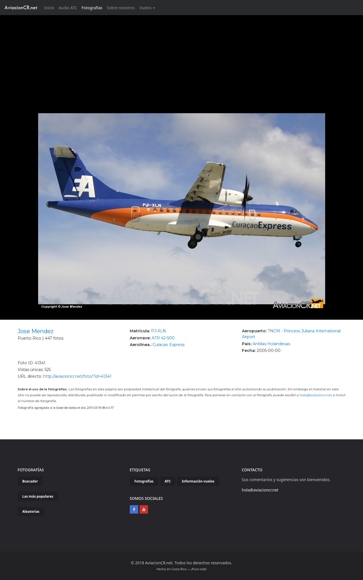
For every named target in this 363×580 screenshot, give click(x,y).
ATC (168, 481)
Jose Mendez (36, 331)
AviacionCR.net (20, 7)
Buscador (30, 481)
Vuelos (145, 7)
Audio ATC (68, 7)
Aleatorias (31, 511)
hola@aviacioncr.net (315, 395)
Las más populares (38, 496)
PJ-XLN (158, 330)
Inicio (50, 7)
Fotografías (92, 7)
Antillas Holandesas (271, 343)
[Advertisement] (181, 57)
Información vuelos (198, 481)
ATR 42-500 (163, 337)
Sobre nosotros (121, 7)
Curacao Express (168, 344)
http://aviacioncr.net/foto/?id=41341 (77, 376)
